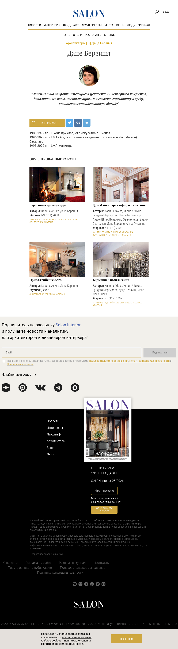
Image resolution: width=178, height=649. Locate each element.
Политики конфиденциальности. (62, 644)
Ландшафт (71, 25)
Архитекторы (92, 25)
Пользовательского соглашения (108, 360)
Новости (34, 25)
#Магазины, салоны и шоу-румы (60, 220)
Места (108, 25)
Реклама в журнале (73, 563)
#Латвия (48, 222)
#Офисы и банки (102, 235)
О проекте (10, 563)
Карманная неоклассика (111, 280)
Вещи (120, 25)
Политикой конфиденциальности (149, 360)
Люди (131, 25)
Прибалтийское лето (45, 280)
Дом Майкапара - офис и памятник (119, 205)
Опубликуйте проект (104, 509)
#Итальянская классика (119, 232)
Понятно (126, 639)
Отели (77, 35)
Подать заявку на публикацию (30, 567)
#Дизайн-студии (114, 303)
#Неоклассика (133, 303)
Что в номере (104, 490)
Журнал (144, 25)
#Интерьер (35, 220)
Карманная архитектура (47, 205)
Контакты (102, 563)
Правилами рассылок (20, 364)
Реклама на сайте (38, 563)
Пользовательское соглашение (82, 567)
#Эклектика (36, 222)
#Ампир (116, 235)
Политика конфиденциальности (60, 572)
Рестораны (93, 35)
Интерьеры (52, 25)
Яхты (66, 35)
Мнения (110, 35)
